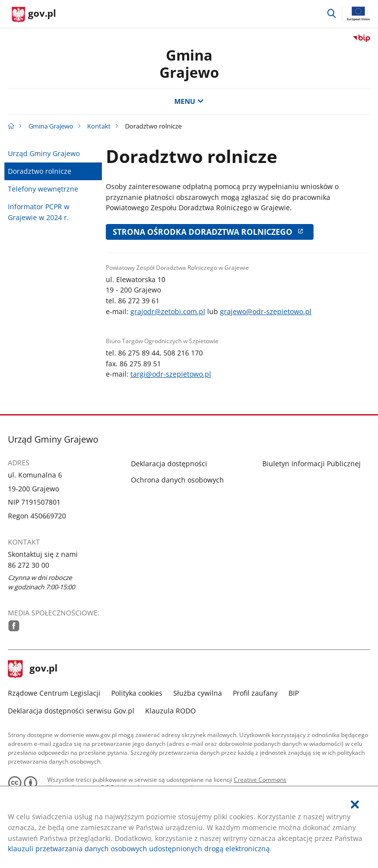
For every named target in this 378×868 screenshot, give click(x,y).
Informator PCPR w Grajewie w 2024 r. (38, 212)
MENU (189, 101)
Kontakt (99, 126)
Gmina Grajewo (51, 126)
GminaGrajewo (189, 63)
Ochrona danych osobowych (177, 479)
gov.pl (33, 669)
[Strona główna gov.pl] (34, 15)
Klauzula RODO (170, 710)
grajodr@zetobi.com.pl (167, 311)
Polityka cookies (136, 693)
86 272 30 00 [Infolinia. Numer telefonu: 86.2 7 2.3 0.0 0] (28, 565)
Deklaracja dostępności (169, 463)
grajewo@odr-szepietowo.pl (266, 311)
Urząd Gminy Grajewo (44, 153)
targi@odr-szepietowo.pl (170, 374)
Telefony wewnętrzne (43, 188)
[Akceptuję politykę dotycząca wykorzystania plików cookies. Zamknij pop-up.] (354, 804)
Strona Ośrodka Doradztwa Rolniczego (210, 231)
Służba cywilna (197, 693)
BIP (293, 693)
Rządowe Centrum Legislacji (54, 693)
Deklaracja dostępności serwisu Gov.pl (71, 710)
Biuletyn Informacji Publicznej (311, 463)
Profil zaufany (255, 693)
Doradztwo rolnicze (39, 171)
